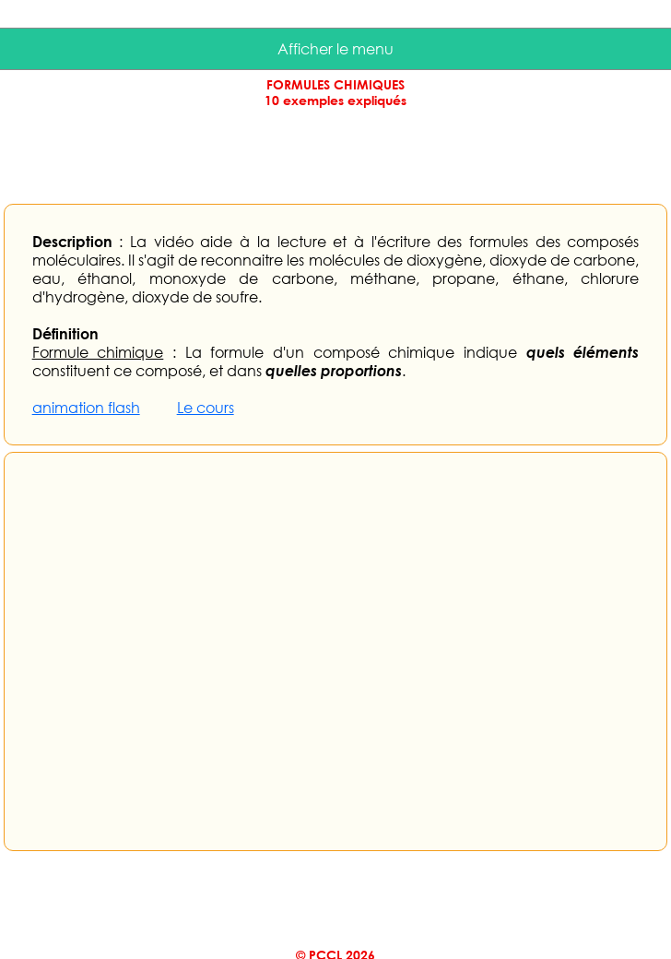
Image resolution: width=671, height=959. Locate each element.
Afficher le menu (335, 49)
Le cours (205, 407)
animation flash (86, 407)
